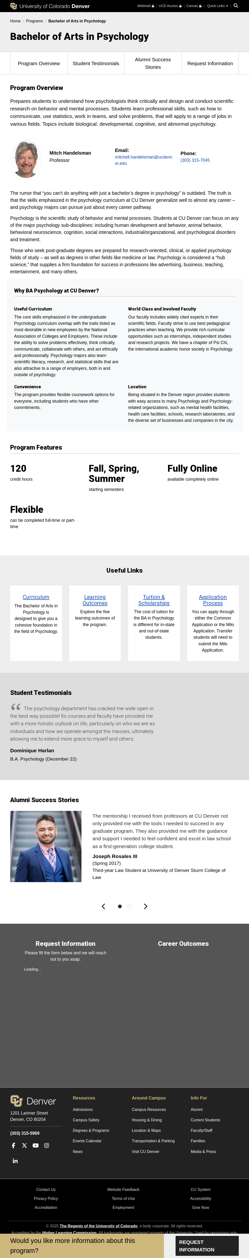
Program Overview (39, 63)
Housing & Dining (147, 1120)
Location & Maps (146, 1130)
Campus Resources (149, 1109)
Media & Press (203, 1152)
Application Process (213, 600)
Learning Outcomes (95, 600)
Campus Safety (86, 1120)
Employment (123, 1207)
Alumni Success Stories (153, 63)
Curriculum (36, 597)
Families (198, 1141)
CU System (201, 1189)
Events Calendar (87, 1141)
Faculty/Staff (202, 1130)
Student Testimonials (96, 63)
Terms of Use (123, 1198)
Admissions (83, 1109)
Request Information (210, 63)
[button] (104, 906)
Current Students (205, 1120)
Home (15, 21)
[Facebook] (13, 1153)
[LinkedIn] (15, 1168)
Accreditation (46, 1207)
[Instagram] (47, 1153)
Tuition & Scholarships (153, 600)
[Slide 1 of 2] (120, 906)
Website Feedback (123, 1189)
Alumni (197, 1109)
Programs (34, 21)
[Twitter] (24, 1153)
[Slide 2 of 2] (129, 906)
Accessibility (200, 1198)
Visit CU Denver (146, 1152)
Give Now (200, 1207)
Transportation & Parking (153, 1141)
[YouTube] (36, 1153)
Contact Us (45, 1189)
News (78, 1152)
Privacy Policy (46, 1198)
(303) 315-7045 (195, 160)
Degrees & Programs (91, 1130)
